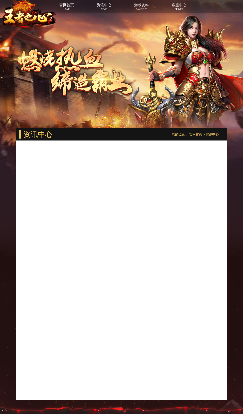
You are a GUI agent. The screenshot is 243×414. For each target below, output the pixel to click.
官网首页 (195, 134)
